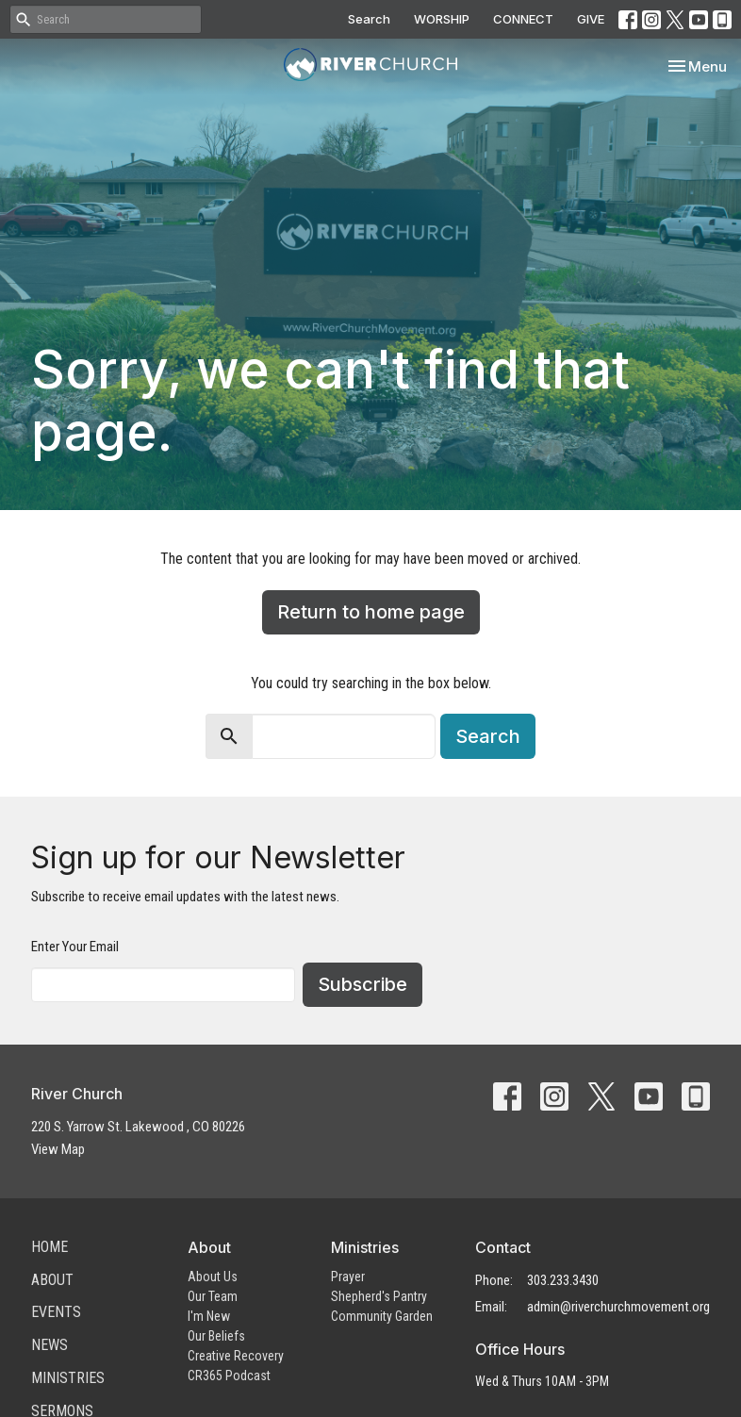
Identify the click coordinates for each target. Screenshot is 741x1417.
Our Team (213, 1296)
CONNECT (523, 18)
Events (56, 1312)
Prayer (348, 1276)
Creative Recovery (236, 1355)
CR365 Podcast (229, 1375)
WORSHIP (441, 18)
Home (49, 1247)
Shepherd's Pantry (379, 1296)
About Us (213, 1276)
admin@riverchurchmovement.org (618, 1306)
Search (369, 18)
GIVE (590, 18)
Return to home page (371, 612)
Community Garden (382, 1316)
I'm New (209, 1316)
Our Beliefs (216, 1335)
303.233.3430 (563, 1280)
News (49, 1345)
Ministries (68, 1378)
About (52, 1280)
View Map (58, 1149)
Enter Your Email (75, 946)
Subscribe (362, 984)
